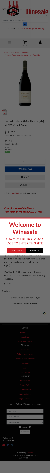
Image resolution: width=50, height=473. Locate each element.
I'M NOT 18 (34, 250)
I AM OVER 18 (16, 250)
